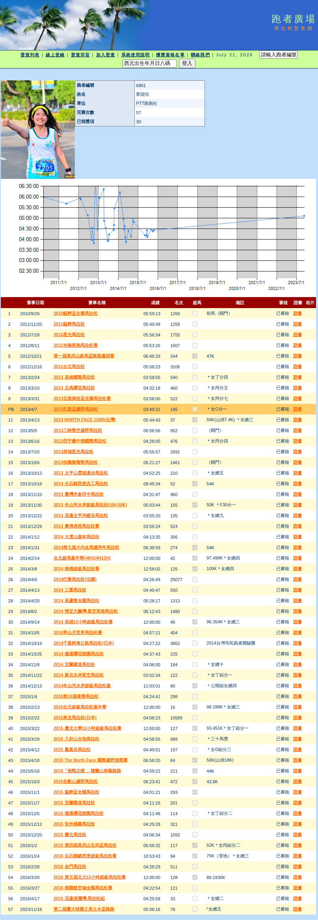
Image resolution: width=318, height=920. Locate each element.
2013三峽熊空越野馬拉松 (78, 430)
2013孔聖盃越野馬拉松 (76, 409)
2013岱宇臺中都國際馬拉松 (80, 441)
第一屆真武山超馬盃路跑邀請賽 (84, 355)
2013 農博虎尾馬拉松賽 (76, 526)
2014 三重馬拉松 (70, 589)
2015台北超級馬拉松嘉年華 (80, 706)
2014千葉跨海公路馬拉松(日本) (84, 643)
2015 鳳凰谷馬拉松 (72, 749)
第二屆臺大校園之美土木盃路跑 (84, 909)
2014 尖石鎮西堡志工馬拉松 (81, 483)
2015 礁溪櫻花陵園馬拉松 (79, 813)
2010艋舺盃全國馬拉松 (76, 313)
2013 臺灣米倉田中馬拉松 (79, 494)
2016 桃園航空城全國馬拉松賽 (83, 887)
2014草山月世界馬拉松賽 (78, 632)
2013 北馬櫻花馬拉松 (74, 387)
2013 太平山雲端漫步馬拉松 (81, 472)
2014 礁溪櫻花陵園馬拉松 (79, 653)
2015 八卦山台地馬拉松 (76, 738)
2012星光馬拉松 (69, 334)
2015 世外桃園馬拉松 (74, 823)
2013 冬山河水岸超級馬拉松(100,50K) (90, 504)
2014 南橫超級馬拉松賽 (76, 568)
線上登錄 (55, 54)
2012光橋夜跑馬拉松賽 (76, 345)
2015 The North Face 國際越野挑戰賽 (91, 760)
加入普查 (105, 54)
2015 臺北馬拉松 (70, 834)
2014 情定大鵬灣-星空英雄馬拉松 (86, 611)
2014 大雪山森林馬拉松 (76, 536)
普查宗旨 (80, 54)
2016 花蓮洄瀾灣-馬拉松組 (79, 898)
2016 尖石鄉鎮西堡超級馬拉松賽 (85, 855)
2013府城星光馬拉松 (73, 451)
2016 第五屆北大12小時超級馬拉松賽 (90, 877)
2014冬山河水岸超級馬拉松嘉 (82, 685)
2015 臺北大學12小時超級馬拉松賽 (87, 728)
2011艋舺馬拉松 (69, 324)
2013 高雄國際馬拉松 (74, 377)
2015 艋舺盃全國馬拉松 (76, 792)
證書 (297, 313)
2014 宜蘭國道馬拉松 (74, 664)
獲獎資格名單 (170, 54)
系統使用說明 (135, 54)
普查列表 (29, 54)
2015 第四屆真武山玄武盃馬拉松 (85, 845)
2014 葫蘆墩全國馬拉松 (76, 600)
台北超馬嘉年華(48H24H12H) (82, 558)
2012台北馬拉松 (69, 366)
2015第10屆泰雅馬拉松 (76, 696)
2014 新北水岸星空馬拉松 (79, 675)
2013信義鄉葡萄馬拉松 (76, 462)
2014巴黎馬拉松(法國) (75, 579)
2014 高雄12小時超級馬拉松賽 (83, 621)
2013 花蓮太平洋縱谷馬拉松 (81, 515)
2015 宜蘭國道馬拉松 (74, 802)
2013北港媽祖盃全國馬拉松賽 (82, 398)
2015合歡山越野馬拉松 (76, 781)
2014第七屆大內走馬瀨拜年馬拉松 (86, 547)
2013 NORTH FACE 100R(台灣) (85, 419)
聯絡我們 (200, 54)
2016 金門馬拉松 (70, 866)
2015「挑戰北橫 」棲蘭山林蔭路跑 (87, 770)
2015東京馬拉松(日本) (75, 717)
